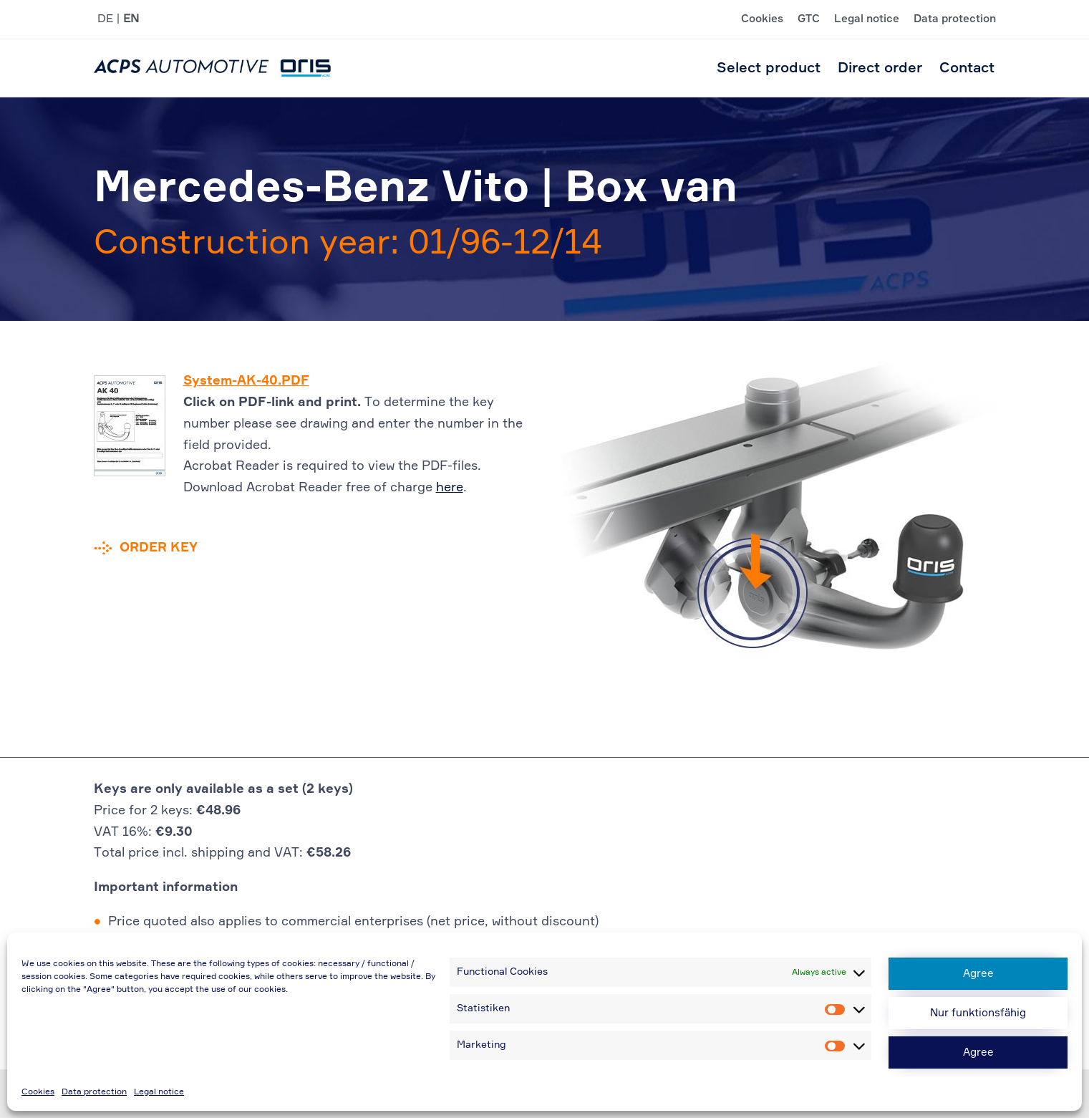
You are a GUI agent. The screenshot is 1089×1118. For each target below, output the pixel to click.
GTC (809, 19)
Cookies (37, 1092)
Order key (159, 547)
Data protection (94, 1092)
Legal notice (159, 1092)
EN (131, 19)
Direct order (880, 68)
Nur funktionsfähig (978, 1013)
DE (105, 19)
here (449, 487)
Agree (978, 973)
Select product (769, 68)
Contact (966, 68)
